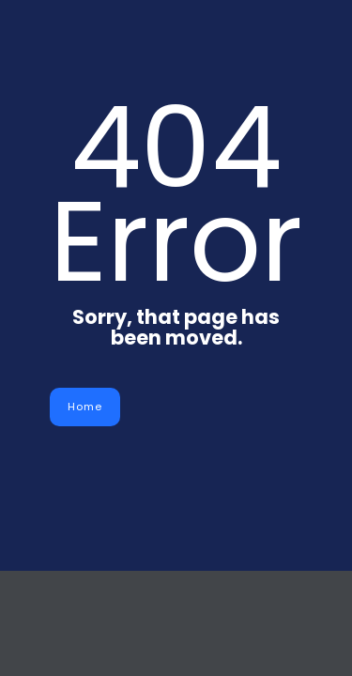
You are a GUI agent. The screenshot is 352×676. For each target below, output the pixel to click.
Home (85, 406)
